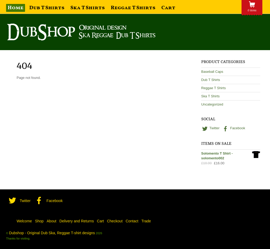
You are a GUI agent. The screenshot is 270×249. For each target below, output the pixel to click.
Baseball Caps (212, 72)
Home (15, 8)
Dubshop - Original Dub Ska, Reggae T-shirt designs (52, 233)
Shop (39, 221)
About (51, 221)
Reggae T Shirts (133, 8)
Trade (146, 221)
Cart (168, 8)
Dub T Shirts (47, 8)
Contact (132, 221)
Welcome (24, 221)
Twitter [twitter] (210, 128)
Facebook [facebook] (233, 128)
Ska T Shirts (87, 8)
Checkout (115, 221)
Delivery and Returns (76, 221)
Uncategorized (212, 104)
